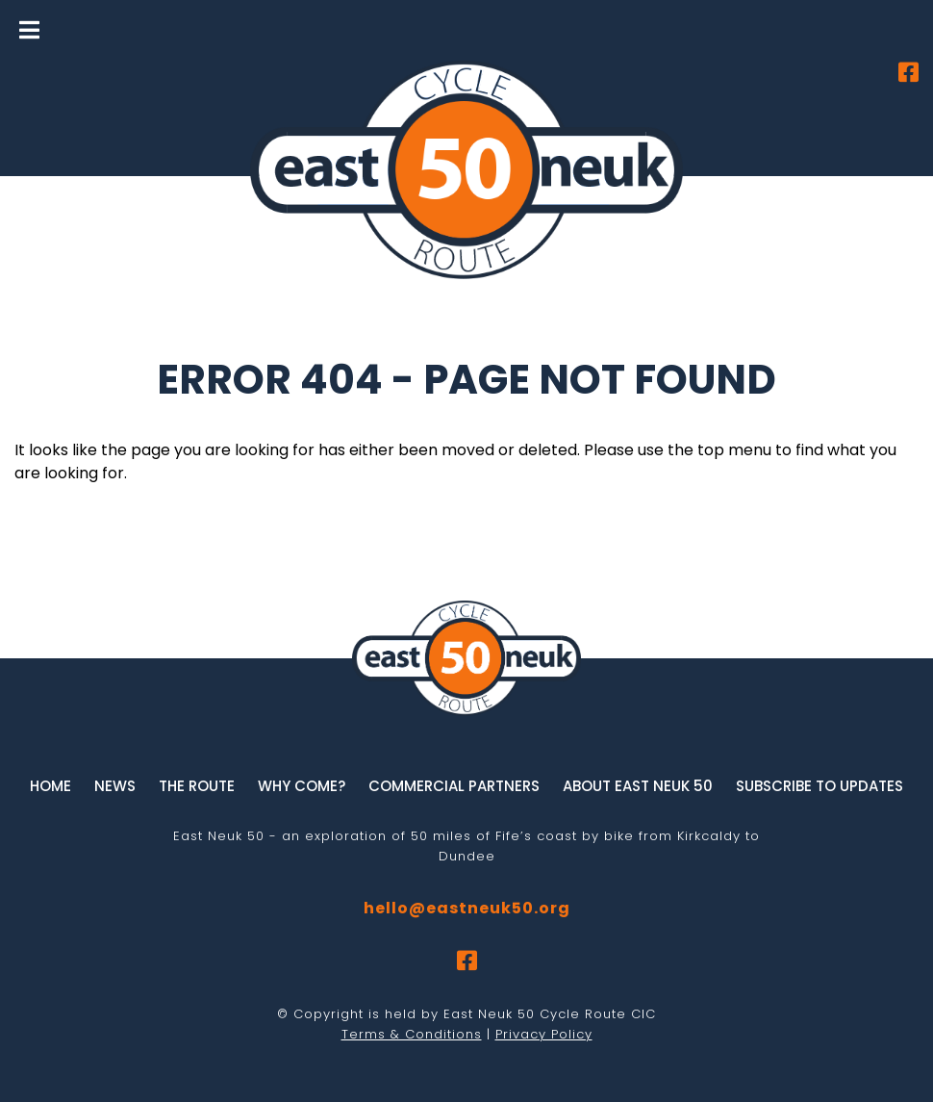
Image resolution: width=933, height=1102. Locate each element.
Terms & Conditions (411, 1034)
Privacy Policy (544, 1034)
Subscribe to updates (819, 786)
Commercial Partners (454, 786)
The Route (197, 786)
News (115, 786)
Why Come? (301, 786)
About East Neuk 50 (638, 786)
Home (50, 786)
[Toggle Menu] (29, 30)
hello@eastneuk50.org (467, 908)
